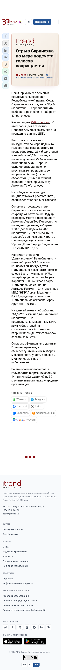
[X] (20, 627)
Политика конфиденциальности (20, 600)
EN (24, 664)
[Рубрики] (55, 22)
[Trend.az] (12, 22)
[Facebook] (13, 627)
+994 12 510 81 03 (11, 510)
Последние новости (13, 529)
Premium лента (10, 534)
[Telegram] (34, 627)
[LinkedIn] (41, 627)
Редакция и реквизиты (15, 551)
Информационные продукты (18, 583)
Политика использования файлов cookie (24, 610)
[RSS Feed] (48, 627)
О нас (5, 547)
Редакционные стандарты (17, 561)
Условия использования (16, 596)
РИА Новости (40, 122)
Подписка (8, 578)
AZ (30, 664)
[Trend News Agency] (12, 484)
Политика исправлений (15, 566)
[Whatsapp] (5, 627)
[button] (6, 36)
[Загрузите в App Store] (12, 641)
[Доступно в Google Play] (35, 641)
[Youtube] (27, 627)
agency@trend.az (11, 514)
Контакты (8, 556)
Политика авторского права (18, 605)
